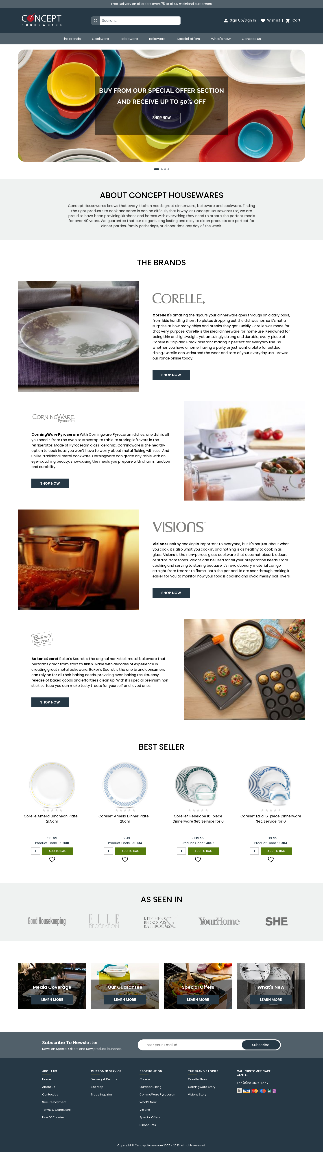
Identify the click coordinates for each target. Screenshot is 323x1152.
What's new (221, 38)
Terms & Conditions (56, 1110)
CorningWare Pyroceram (158, 1095)
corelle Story (197, 1079)
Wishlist (270, 20)
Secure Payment (54, 1102)
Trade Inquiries (102, 1095)
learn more (52, 1000)
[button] (156, 169)
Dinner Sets (148, 1125)
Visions (145, 1110)
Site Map (97, 1087)
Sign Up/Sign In (239, 20)
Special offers (188, 38)
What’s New (148, 1102)
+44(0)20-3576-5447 (252, 1083)
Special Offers (150, 1117)
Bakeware (157, 38)
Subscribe (261, 1044)
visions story (197, 1095)
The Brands (71, 38)
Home (46, 1079)
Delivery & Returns (104, 1079)
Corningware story (201, 1087)
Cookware (100, 38)
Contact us (251, 38)
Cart (293, 20)
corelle (145, 1079)
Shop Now (171, 374)
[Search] (140, 20)
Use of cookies (53, 1117)
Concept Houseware (149, 1145)
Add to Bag (58, 850)
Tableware (129, 38)
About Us (48, 1087)
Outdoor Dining (151, 1087)
